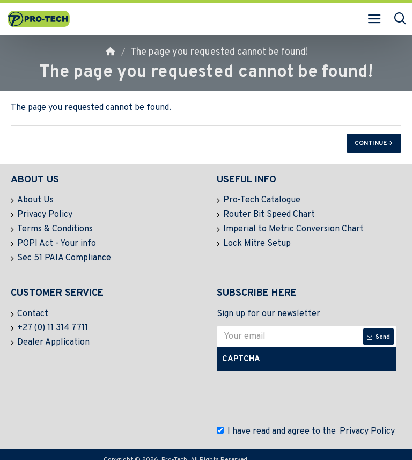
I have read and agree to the (306, 424)
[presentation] (300, 390)
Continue (371, 143)
